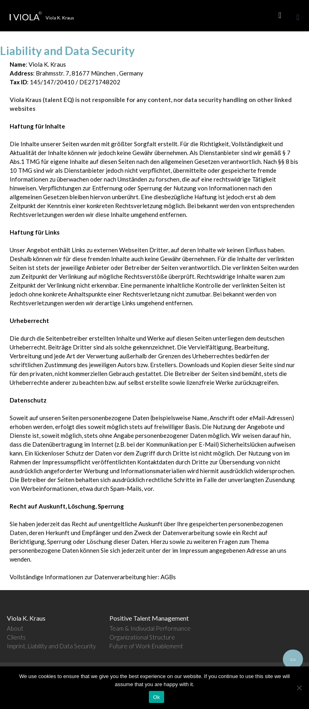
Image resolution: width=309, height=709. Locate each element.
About (15, 628)
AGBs (168, 576)
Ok (156, 697)
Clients (16, 637)
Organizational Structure (142, 637)
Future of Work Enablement (146, 646)
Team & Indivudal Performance (150, 628)
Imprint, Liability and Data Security (51, 646)
